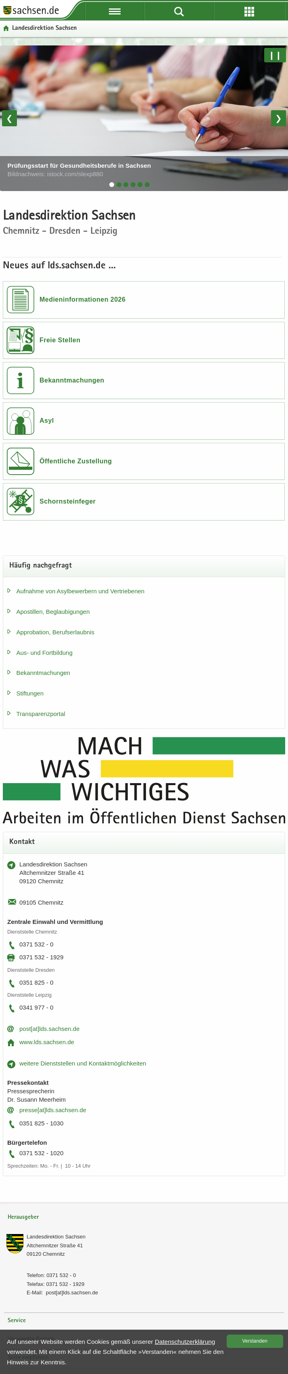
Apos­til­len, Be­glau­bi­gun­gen (53, 611)
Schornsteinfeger (68, 501)
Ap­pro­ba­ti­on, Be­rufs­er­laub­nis (55, 632)
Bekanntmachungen (72, 380)
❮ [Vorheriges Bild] (9, 118)
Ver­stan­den (254, 1341)
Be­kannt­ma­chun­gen (43, 672)
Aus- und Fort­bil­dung (45, 652)
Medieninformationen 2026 (82, 299)
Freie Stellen (60, 340)
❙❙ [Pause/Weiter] (275, 55)
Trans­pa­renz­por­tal (41, 713)
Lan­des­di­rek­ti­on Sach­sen (56, 1237)
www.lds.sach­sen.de (46, 1042)
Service (17, 1321)
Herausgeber (23, 1217)
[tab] (111, 184)
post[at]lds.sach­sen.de (49, 1028)
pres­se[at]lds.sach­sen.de (52, 1110)
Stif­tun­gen (30, 693)
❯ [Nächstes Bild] (278, 118)
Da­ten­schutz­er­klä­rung (185, 1341)
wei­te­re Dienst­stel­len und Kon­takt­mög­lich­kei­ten (82, 1063)
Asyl (47, 420)
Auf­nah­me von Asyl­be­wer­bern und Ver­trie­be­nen (81, 591)
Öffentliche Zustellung (76, 461)
